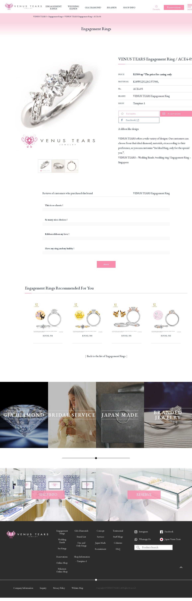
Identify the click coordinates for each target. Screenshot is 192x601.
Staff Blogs (118, 536)
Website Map (77, 587)
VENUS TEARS (40, 16)
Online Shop (61, 562)
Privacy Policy (59, 587)
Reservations (61, 556)
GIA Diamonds (81, 530)
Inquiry (43, 587)
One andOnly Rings (81, 544)
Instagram (143, 531)
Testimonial (118, 530)
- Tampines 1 (81, 561)
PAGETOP (184, 567)
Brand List (81, 536)
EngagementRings (62, 532)
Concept (100, 530)
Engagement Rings (55, 16)
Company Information (23, 587)
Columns (118, 542)
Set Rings (62, 548)
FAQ (118, 548)
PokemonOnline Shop (61, 570)
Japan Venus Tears (173, 539)
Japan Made (100, 542)
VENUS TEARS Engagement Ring (151, 96)
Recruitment (100, 548)
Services (100, 536)
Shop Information (82, 556)
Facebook (169, 531)
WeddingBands (62, 541)
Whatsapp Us (145, 539)
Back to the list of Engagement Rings (106, 356)
